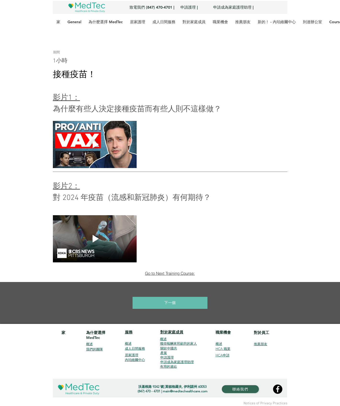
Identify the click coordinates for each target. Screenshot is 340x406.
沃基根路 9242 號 (151, 386)
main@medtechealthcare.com (185, 391)
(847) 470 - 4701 (149, 391)
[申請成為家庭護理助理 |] (233, 7)
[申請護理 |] (189, 7)
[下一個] (170, 303)
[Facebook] (277, 389)
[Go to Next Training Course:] (170, 273)
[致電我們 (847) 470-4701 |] (151, 7)
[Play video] (95, 144)
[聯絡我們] (240, 389)
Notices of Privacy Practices (265, 403)
